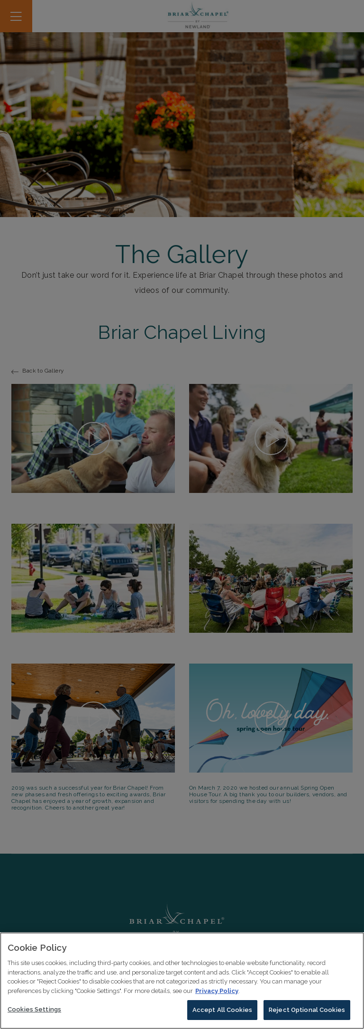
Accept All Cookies (222, 1012)
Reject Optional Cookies (307, 1012)
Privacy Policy (216, 992)
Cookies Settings (34, 1011)
